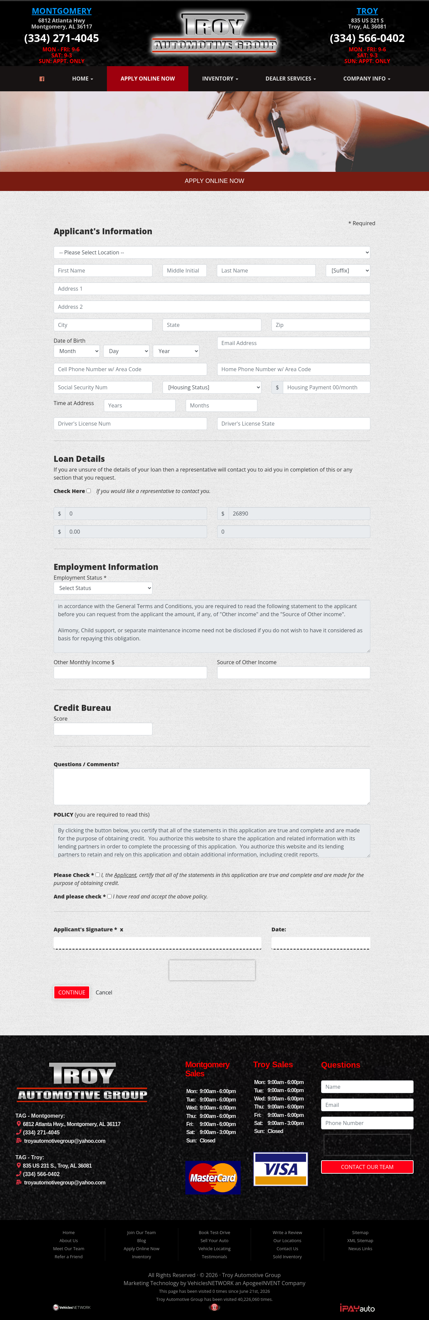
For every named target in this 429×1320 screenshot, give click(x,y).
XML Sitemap (360, 1240)
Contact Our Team (367, 1167)
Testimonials (214, 1257)
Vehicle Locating (214, 1248)
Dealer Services (290, 78)
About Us (68, 1240)
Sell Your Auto (214, 1240)
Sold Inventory (287, 1257)
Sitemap (360, 1232)
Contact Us (287, 1248)
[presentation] (212, 970)
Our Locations (287, 1240)
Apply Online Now (148, 78)
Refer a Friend (69, 1257)
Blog (141, 1240)
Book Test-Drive (214, 1232)
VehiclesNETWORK (211, 1283)
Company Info (367, 78)
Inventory (220, 78)
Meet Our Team (68, 1248)
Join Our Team (141, 1232)
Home (82, 78)
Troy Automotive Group (251, 1275)
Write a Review (287, 1232)
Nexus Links (360, 1248)
